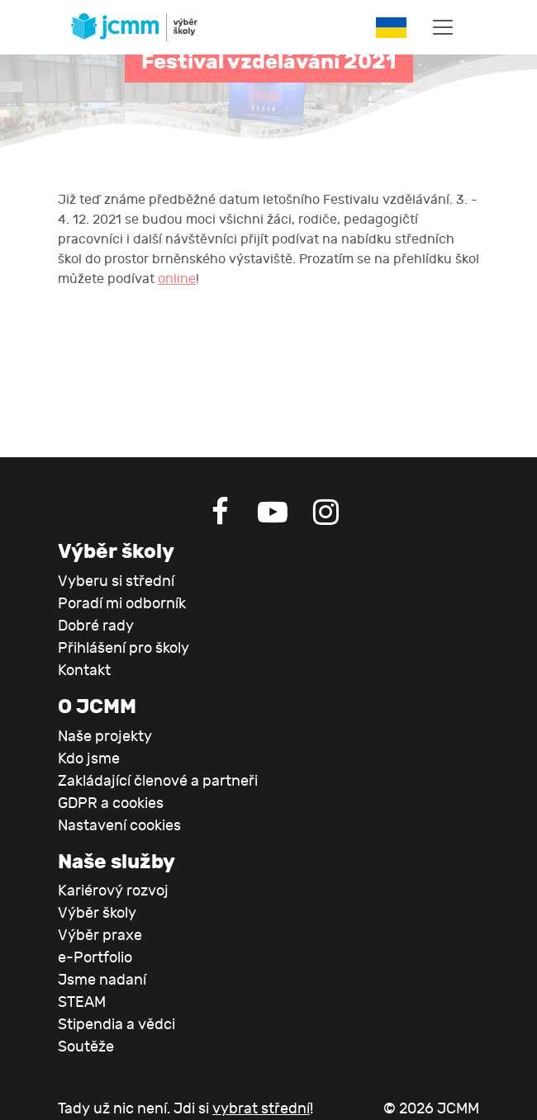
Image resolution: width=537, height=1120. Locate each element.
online (177, 279)
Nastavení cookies (119, 825)
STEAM (82, 1002)
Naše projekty (105, 736)
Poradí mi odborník (122, 603)
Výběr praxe (100, 935)
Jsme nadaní (102, 980)
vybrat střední (261, 1109)
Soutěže (86, 1047)
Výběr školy (97, 913)
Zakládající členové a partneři (158, 781)
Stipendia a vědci (116, 1024)
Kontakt (84, 670)
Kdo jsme (89, 759)
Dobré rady (96, 626)
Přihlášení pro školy (123, 648)
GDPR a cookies (111, 803)
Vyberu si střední (116, 581)
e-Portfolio (95, 957)
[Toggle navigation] (443, 27)
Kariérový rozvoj (113, 891)
